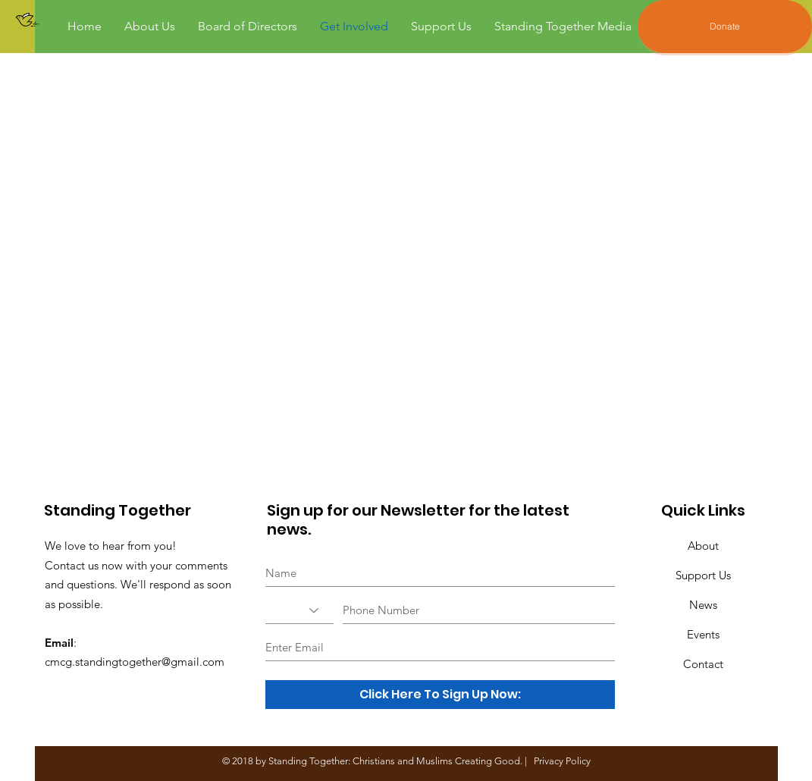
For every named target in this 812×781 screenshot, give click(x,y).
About (703, 545)
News (703, 605)
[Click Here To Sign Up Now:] (440, 694)
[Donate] (725, 26)
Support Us (703, 575)
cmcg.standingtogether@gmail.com (134, 661)
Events (703, 634)
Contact (703, 664)
